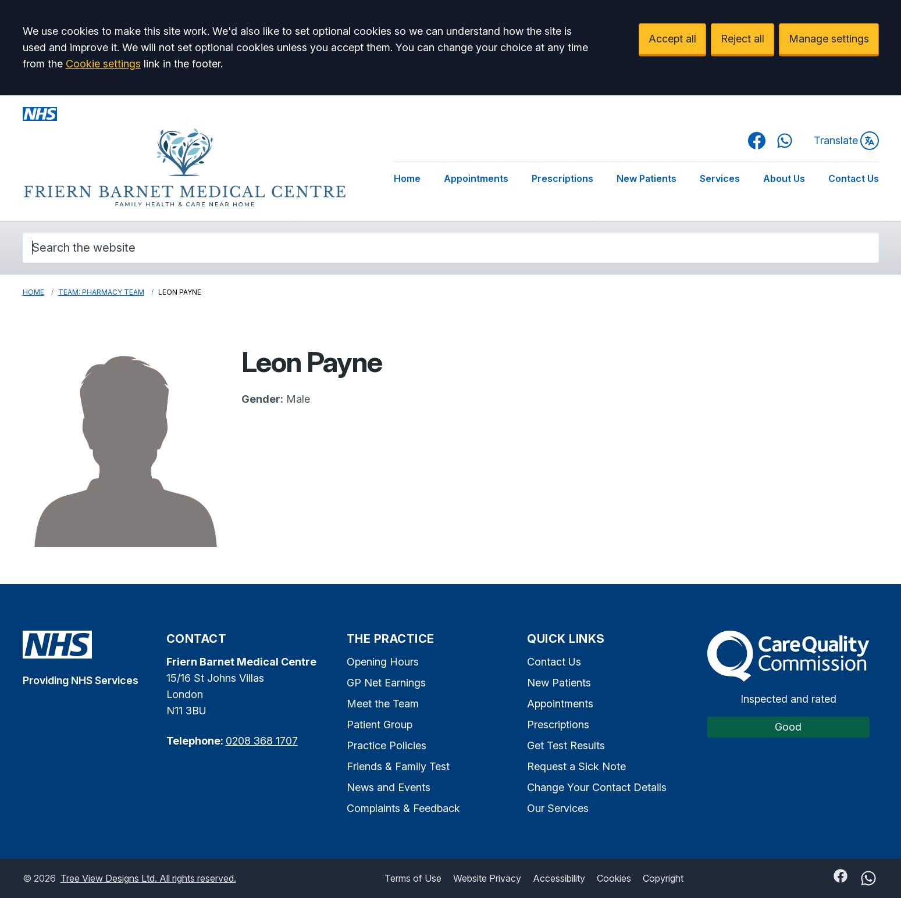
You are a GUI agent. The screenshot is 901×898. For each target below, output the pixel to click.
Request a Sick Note (576, 766)
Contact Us (853, 178)
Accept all (672, 39)
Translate (846, 140)
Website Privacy (487, 878)
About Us (784, 178)
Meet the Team (383, 703)
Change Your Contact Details (597, 787)
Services (720, 178)
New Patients (646, 178)
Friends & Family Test (398, 766)
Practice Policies (386, 745)
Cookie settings (103, 64)
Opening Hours (383, 662)
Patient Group (379, 724)
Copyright (663, 878)
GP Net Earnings (386, 683)
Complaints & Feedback (403, 808)
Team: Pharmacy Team (101, 292)
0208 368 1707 (262, 741)
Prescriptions (562, 178)
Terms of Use (412, 878)
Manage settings (829, 39)
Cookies (614, 878)
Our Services (558, 808)
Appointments (476, 178)
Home (407, 178)
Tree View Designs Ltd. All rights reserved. (148, 878)
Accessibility (559, 878)
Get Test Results (566, 745)
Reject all (742, 39)
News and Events (388, 787)
